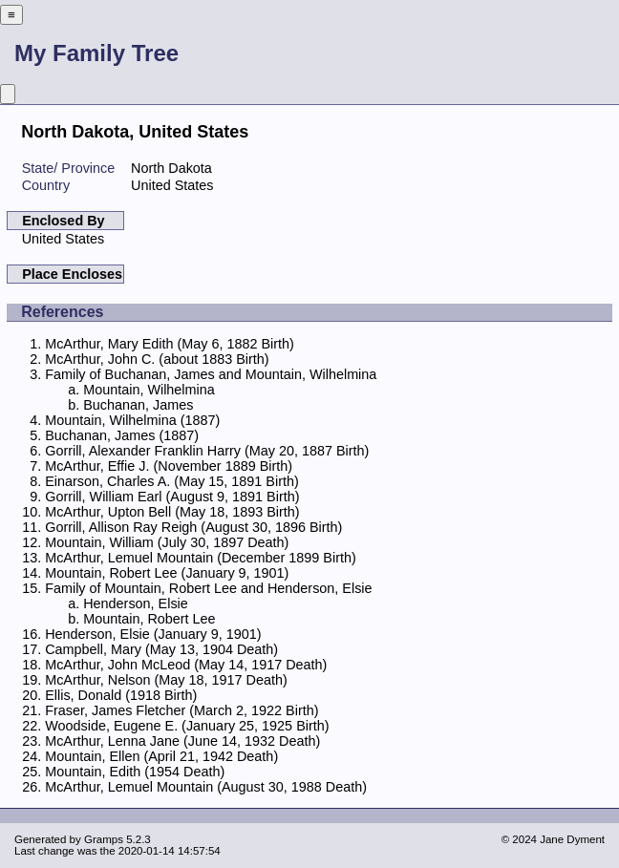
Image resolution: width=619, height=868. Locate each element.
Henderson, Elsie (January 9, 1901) (153, 634)
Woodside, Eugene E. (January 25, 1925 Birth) (187, 725)
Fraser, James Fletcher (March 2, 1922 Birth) (181, 710)
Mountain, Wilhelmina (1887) (132, 420)
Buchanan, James (138, 405)
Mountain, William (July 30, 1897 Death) (166, 542)
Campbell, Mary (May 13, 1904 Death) (161, 649)
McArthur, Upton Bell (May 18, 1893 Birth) (172, 511)
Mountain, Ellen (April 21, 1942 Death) (161, 756)
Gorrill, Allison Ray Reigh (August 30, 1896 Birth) (193, 527)
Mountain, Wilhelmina (149, 389)
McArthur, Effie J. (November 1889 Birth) (168, 466)
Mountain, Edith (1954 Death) (134, 771)
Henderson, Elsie (135, 603)
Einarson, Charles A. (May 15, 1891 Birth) (172, 481)
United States (63, 238)
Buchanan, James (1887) (122, 435)
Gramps (103, 839)
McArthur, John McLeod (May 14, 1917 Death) (186, 664)
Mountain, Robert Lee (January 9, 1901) (166, 573)
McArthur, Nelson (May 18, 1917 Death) (166, 680)
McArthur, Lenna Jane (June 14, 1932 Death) (182, 741)
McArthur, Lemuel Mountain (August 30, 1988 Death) (206, 786)
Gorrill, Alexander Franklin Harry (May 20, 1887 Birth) (207, 450)
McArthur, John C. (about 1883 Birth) (156, 359)
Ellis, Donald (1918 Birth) (121, 695)
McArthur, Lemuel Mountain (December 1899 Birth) (200, 557)
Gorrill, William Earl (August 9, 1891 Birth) (172, 496)
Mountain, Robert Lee (149, 618)
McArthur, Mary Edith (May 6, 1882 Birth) (169, 343)
